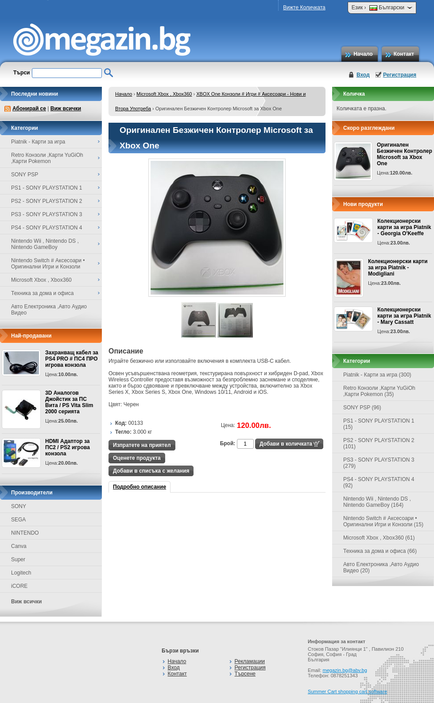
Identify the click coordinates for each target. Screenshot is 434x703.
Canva (19, 546)
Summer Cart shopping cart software (347, 691)
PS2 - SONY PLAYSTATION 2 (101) (379, 443)
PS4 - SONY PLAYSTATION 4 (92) (379, 482)
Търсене (245, 674)
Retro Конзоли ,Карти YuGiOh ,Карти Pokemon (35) (379, 391)
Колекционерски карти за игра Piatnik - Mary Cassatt (404, 316)
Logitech (21, 573)
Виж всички (65, 108)
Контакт (404, 54)
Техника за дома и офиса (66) (380, 551)
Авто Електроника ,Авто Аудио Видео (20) (381, 567)
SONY (18, 506)
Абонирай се (29, 108)
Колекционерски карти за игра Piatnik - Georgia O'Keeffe (404, 227)
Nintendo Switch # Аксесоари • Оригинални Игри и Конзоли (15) (383, 521)
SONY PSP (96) (362, 407)
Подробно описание (139, 487)
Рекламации (250, 661)
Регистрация (399, 75)
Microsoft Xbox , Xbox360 (164, 94)
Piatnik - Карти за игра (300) (377, 375)
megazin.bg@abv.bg (345, 670)
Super (18, 559)
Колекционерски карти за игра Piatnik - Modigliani (397, 267)
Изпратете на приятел (142, 445)
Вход (363, 75)
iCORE (19, 586)
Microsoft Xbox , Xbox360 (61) (379, 538)
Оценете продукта (137, 458)
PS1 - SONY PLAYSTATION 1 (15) (379, 424)
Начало (362, 54)
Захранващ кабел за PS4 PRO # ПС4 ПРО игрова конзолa (71, 359)
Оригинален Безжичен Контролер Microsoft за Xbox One (404, 154)
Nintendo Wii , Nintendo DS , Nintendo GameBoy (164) (377, 502)
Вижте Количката (304, 7)
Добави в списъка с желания (151, 471)
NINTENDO (25, 533)
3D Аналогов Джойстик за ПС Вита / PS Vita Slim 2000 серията (69, 402)
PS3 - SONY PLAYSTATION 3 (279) (379, 463)
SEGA (18, 520)
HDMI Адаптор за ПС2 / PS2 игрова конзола (67, 447)
